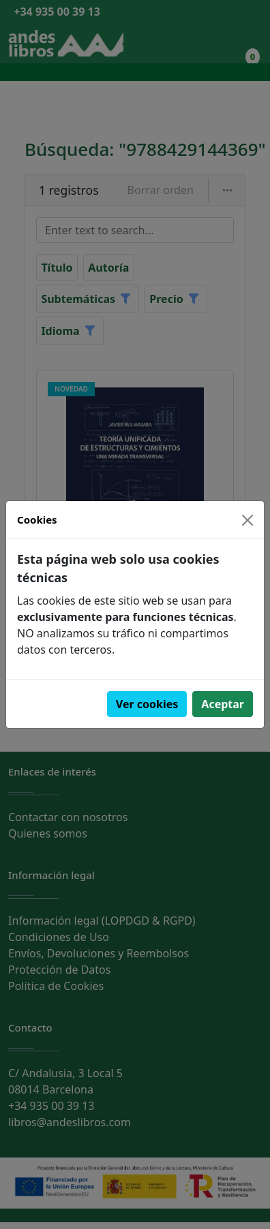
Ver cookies (147, 704)
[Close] (247, 520)
